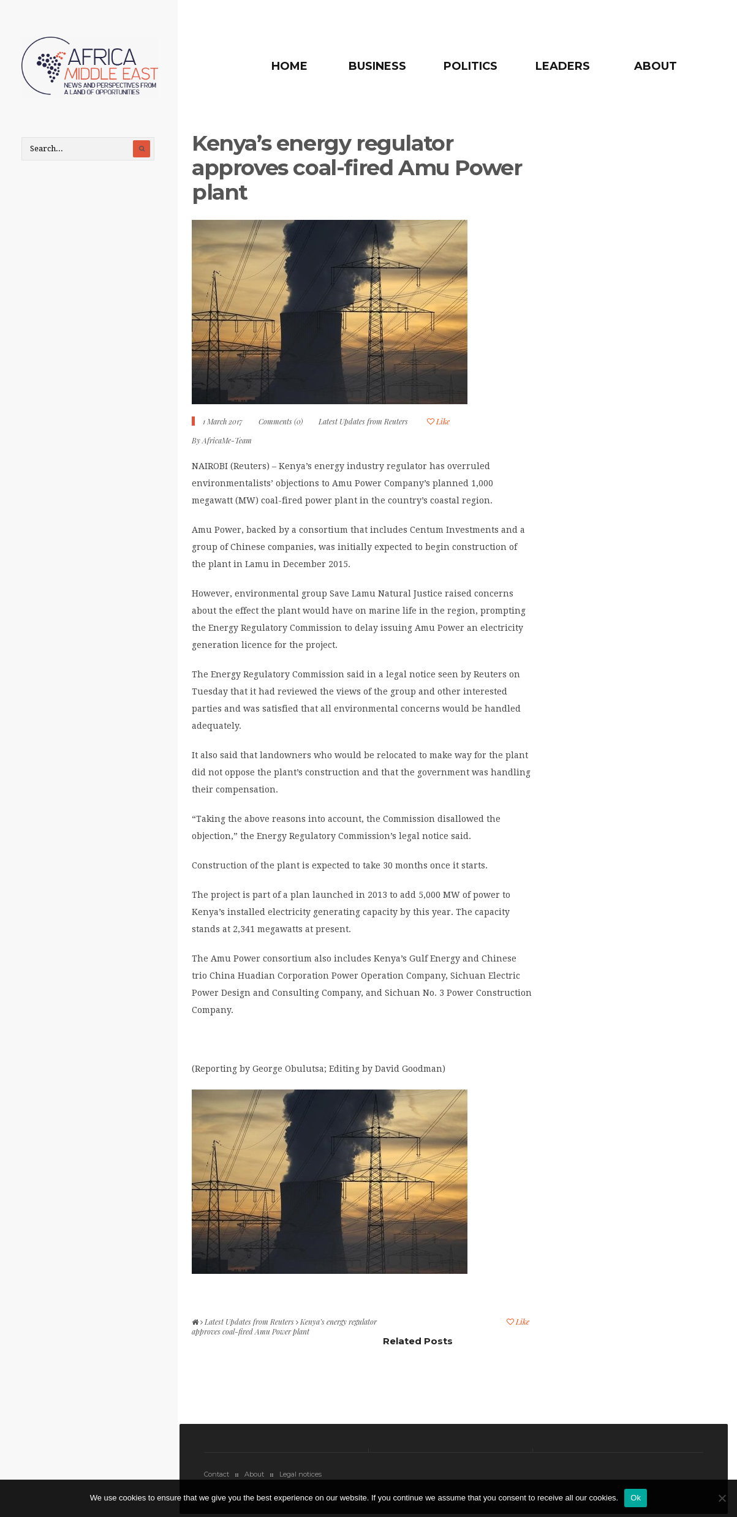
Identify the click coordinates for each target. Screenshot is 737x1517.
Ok (635, 1497)
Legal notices (300, 1474)
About (655, 66)
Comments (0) (281, 421)
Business (377, 66)
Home (289, 66)
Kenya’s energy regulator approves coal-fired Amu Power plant (356, 167)
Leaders (562, 66)
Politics (470, 66)
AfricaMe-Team (227, 440)
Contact (216, 1474)
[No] (722, 1498)
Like (438, 421)
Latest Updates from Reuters (363, 421)
